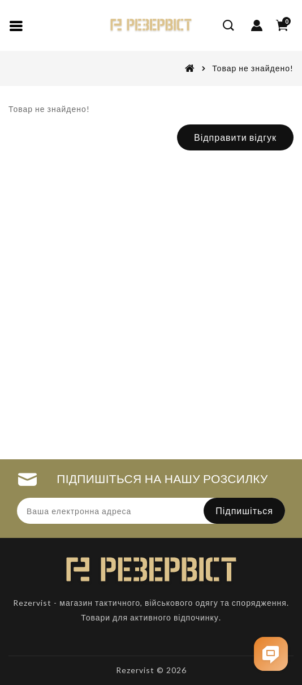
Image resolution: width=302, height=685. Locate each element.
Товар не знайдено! (253, 68)
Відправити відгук (235, 137)
